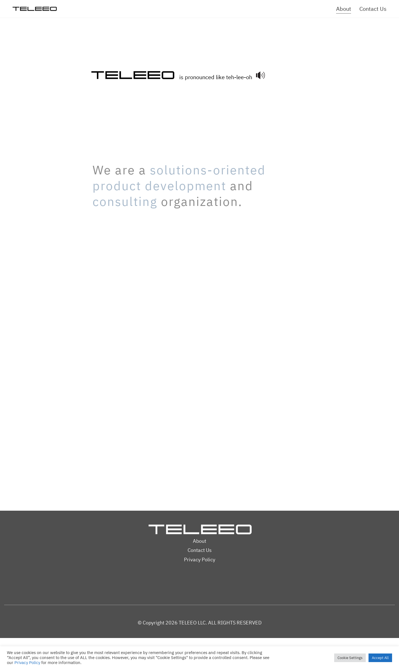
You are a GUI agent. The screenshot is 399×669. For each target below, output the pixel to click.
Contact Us (200, 550)
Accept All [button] (380, 657)
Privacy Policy (199, 559)
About (199, 541)
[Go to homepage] (34, 9)
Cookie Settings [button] (349, 657)
